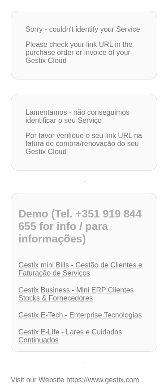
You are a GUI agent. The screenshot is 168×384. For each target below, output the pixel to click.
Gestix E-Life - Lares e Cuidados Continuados (70, 336)
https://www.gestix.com (102, 380)
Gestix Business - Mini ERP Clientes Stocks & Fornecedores (76, 294)
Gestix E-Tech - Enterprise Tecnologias (80, 315)
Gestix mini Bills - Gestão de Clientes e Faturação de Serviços (80, 269)
